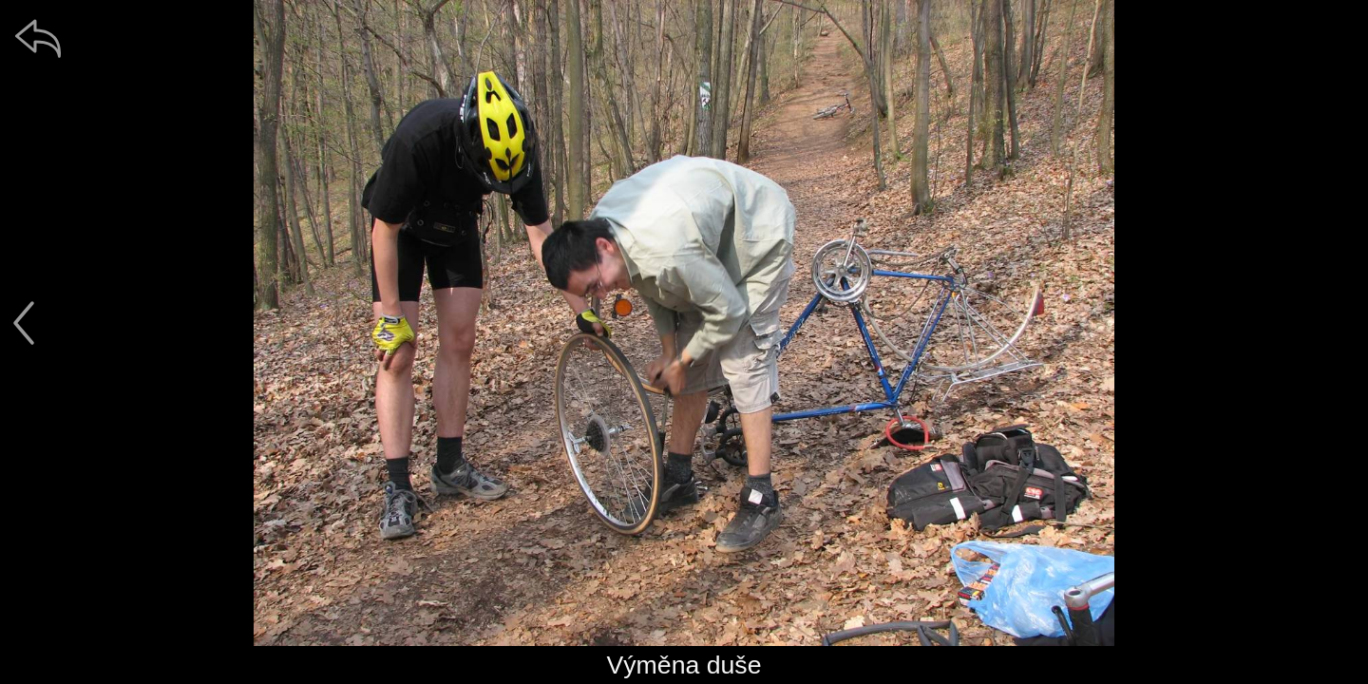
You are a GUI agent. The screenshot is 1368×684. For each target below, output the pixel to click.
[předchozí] (24, 323)
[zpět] (38, 38)
